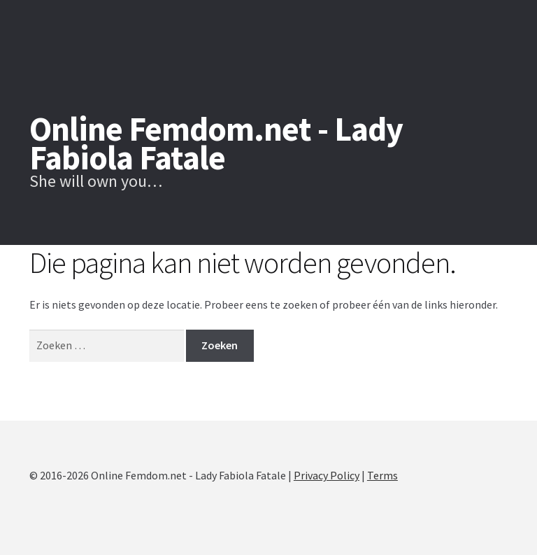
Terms (382, 475)
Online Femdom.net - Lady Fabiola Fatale (216, 143)
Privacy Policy (326, 475)
